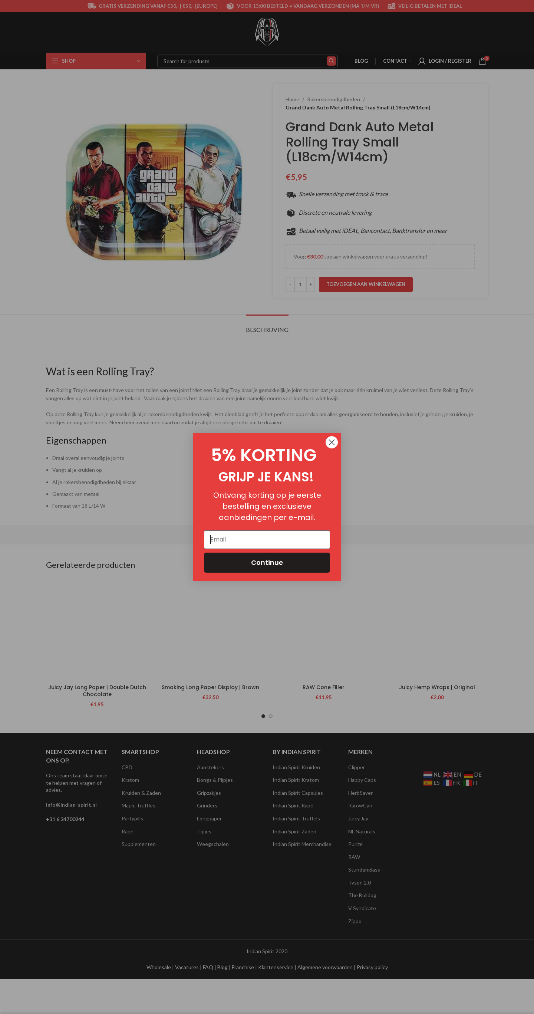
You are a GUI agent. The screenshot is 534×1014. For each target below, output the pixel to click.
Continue (267, 562)
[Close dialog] (331, 442)
